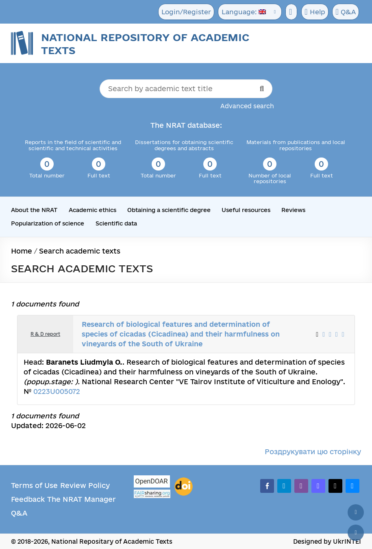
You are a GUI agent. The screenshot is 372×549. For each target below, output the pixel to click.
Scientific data (116, 223)
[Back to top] (356, 512)
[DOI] (183, 486)
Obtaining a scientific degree (169, 210)
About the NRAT (34, 210)
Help (313, 12)
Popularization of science (47, 223)
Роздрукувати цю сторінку (313, 451)
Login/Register (185, 12)
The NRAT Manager (81, 499)
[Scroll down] (356, 533)
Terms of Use (34, 485)
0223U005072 (56, 391)
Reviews (293, 210)
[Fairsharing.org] (152, 493)
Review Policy (85, 485)
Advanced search (247, 106)
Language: (241, 12)
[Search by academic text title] (186, 88)
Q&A (345, 12)
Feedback (28, 499)
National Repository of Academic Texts (145, 43)
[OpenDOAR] (152, 482)
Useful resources (246, 210)
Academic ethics (92, 210)
